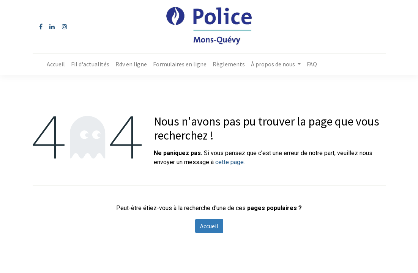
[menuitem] (56, 64)
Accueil (209, 226)
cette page (229, 162)
